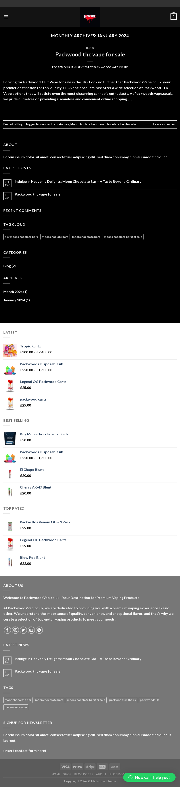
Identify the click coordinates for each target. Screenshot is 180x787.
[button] (149, 777)
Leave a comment (165, 124)
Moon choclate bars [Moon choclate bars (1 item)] (55, 237)
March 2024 (13, 291)
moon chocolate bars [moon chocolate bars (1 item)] (86, 237)
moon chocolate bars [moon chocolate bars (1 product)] (49, 700)
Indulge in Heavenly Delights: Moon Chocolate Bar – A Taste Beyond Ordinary (78, 181)
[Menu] (6, 16)
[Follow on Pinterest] (39, 630)
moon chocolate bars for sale (117, 124)
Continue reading (90, 109)
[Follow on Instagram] (15, 630)
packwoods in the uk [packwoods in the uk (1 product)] (122, 700)
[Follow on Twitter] (23, 630)
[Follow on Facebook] (7, 630)
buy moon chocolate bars (52, 124)
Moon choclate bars (83, 124)
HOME (56, 774)
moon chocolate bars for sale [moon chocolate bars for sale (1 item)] (123, 237)
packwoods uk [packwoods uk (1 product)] (149, 700)
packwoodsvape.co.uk (111, 67)
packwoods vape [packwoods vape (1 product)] (16, 707)
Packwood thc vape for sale (90, 54)
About (101, 774)
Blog (90, 48)
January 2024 (14, 300)
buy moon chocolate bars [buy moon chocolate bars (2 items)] (21, 237)
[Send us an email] (31, 630)
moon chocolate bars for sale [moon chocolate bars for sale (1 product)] (86, 700)
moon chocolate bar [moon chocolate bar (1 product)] (18, 700)
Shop (67, 774)
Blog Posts (83, 774)
